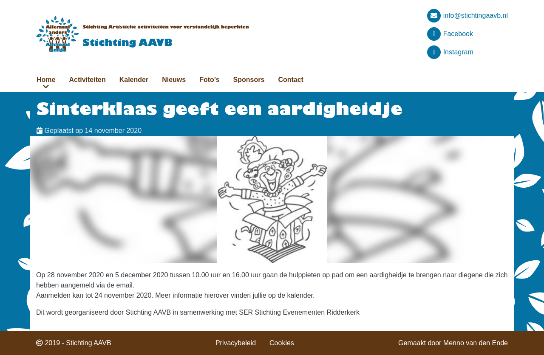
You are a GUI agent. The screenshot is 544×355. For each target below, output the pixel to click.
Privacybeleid (235, 343)
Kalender (133, 79)
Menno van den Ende (475, 343)
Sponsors (249, 79)
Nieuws (174, 79)
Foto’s (209, 79)
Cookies (281, 343)
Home (46, 79)
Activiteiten (87, 79)
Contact (290, 79)
